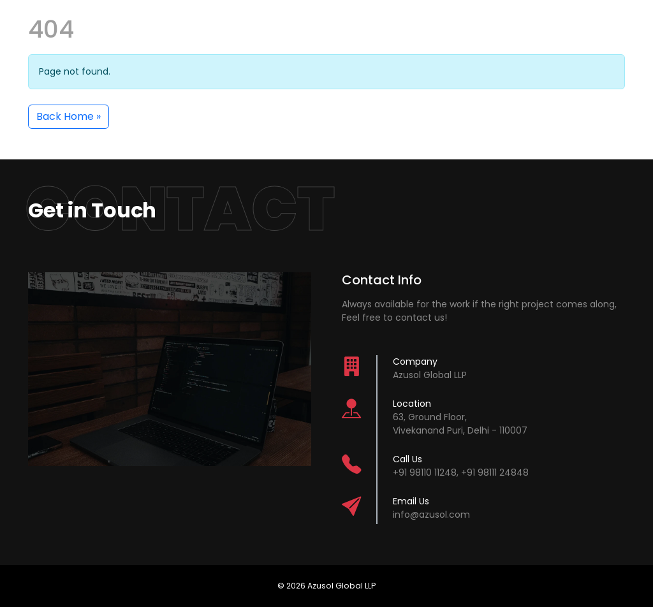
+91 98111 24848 (495, 472)
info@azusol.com (431, 514)
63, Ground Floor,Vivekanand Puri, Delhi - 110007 (460, 424)
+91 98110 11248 (425, 472)
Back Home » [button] (68, 116)
